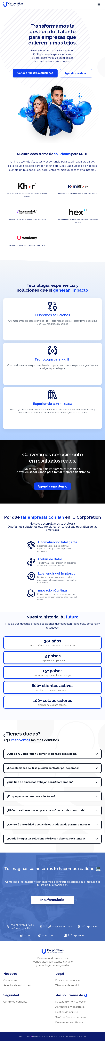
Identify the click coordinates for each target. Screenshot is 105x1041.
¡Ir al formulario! (52, 900)
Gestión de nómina (66, 1012)
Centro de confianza (15, 1001)
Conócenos (10, 980)
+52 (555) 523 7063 (22, 928)
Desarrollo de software (69, 1022)
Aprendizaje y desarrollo (70, 1006)
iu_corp (26, 935)
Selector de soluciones (17, 985)
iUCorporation (87, 926)
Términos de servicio (67, 985)
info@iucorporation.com (55, 926)
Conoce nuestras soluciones (35, 72)
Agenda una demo (76, 73)
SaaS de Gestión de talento (71, 1017)
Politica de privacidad (68, 980)
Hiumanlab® (41, 1036)
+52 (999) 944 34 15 (22, 924)
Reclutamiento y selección (71, 1001)
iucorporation (48, 935)
